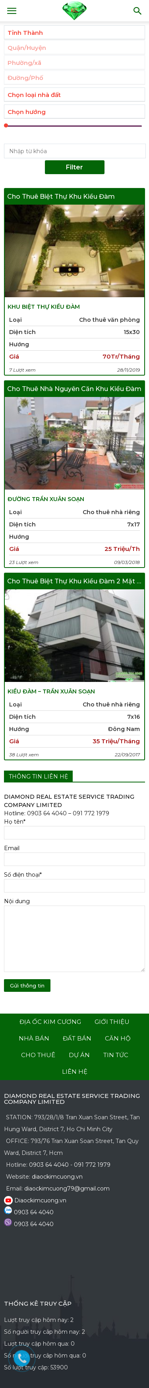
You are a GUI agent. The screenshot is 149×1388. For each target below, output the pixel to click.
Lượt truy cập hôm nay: (37, 1319)
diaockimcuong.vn (57, 1176)
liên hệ (74, 1071)
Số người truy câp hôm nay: (43, 1331)
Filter (74, 167)
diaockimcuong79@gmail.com (67, 1188)
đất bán (77, 1038)
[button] (138, 10)
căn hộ (118, 1038)
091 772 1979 (91, 813)
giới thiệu (112, 1021)
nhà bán (34, 1038)
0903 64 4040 (47, 813)
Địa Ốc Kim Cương (50, 1021)
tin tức (115, 1055)
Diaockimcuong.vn (40, 1200)
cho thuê (38, 1055)
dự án (79, 1055)
